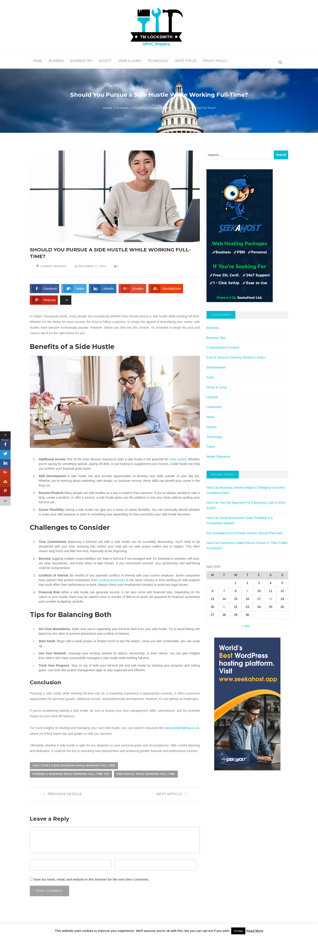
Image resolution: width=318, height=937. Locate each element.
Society (105, 61)
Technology (157, 61)
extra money (177, 459)
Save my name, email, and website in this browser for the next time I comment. (91, 879)
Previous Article (61, 794)
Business (56, 61)
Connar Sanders (53, 266)
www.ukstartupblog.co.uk (182, 728)
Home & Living (129, 61)
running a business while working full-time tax (70, 774)
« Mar (246, 626)
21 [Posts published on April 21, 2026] (224, 607)
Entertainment (216, 367)
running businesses (111, 580)
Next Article (173, 794)
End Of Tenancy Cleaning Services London (235, 357)
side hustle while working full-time (146, 774)
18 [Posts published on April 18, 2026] (271, 599)
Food (210, 377)
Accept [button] (238, 931)
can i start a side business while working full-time (73, 765)
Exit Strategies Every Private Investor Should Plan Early (244, 533)
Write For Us (185, 61)
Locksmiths (214, 407)
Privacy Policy (215, 61)
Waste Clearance (218, 456)
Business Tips (81, 61)
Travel (210, 446)
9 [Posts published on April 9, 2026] (247, 591)
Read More (254, 931)
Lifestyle (212, 397)
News (210, 417)
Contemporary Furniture (222, 347)
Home (37, 61)
